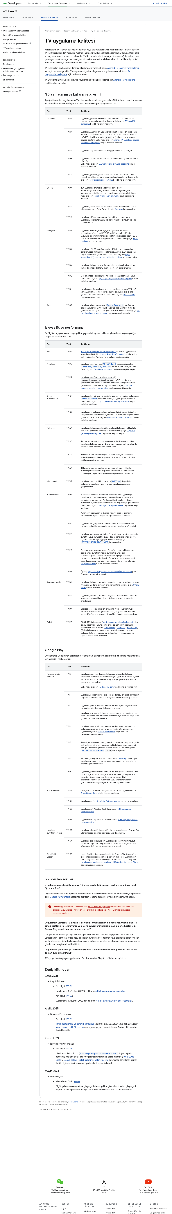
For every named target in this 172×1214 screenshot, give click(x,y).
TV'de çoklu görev (107, 687)
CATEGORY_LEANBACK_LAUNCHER (96, 366)
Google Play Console (60, 897)
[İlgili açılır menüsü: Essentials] (41, 3)
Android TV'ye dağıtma (124, 80)
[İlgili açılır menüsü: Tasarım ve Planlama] (70, 3)
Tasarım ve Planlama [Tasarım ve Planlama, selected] (57, 3)
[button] (17, 31)
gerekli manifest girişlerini (98, 906)
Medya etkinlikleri (88, 563)
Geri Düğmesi (129, 294)
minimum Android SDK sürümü (112, 354)
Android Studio (160, 3)
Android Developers (52, 31)
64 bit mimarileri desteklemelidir (110, 991)
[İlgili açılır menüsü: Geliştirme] (91, 3)
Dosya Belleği (70, 1060)
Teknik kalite (71, 17)
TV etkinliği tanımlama (103, 369)
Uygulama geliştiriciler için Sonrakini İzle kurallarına (110, 571)
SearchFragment (115, 305)
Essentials (33, 3)
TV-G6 (69, 986)
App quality (10, 11)
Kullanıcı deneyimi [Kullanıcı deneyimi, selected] (49, 17)
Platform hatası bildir (158, 1208)
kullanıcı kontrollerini (106, 732)
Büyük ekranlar (90, 1211)
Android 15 (110, 1208)
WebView (116, 481)
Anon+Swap (109, 627)
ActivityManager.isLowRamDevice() (118, 622)
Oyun (64, 1208)
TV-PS (69, 1019)
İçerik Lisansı (73, 1102)
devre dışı (122, 758)
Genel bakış (8, 17)
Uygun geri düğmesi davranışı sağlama (115, 278)
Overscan (118, 209)
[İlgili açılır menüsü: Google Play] (112, 3)
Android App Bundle (90, 793)
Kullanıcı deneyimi (104, 31)
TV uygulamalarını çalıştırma (101, 180)
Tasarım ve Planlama (72, 31)
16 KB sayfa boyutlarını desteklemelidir (113, 1001)
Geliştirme (82, 3)
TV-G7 (69, 996)
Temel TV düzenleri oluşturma (106, 196)
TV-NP (77, 1081)
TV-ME (69, 1048)
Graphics (121, 627)
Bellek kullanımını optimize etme (93, 1060)
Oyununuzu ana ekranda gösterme (114, 164)
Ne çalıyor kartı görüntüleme (111, 505)
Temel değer (28, 17)
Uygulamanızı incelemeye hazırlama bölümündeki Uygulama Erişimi (109, 862)
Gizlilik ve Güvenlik (94, 17)
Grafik (58, 1060)
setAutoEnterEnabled (93, 750)
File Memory (132, 627)
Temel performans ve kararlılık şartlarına (98, 351)
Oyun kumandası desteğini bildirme (114, 401)
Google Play (103, 3)
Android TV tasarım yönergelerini (123, 68)
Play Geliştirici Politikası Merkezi (107, 801)
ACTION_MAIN (109, 364)
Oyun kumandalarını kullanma (119, 417)
